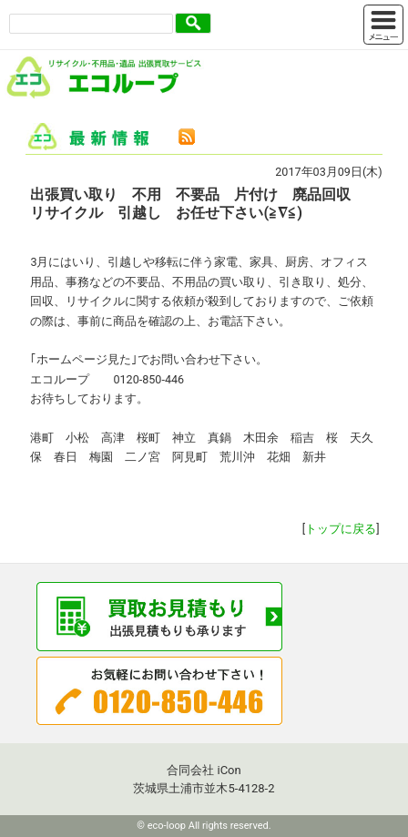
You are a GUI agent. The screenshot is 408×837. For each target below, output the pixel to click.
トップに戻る (340, 529)
